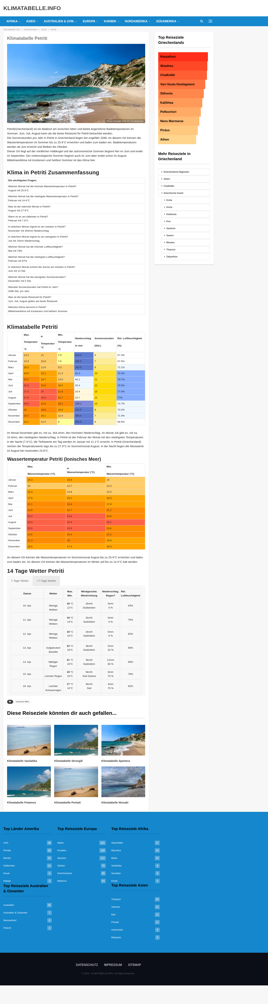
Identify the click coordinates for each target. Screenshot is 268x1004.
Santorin (171, 228)
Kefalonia (171, 214)
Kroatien (61, 850)
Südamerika (166, 21)
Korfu (169, 207)
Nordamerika (136, 21)
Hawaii (7, 880)
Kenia (114, 880)
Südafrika (116, 865)
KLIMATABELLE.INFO (32, 8)
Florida (7, 850)
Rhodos (170, 242)
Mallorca (61, 880)
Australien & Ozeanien (15, 912)
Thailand (116, 899)
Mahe (114, 858)
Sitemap (134, 964)
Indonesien (117, 929)
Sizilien (61, 865)
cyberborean (138, 121)
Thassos (171, 249)
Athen (167, 179)
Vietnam (115, 906)
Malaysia (116, 937)
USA (5, 842)
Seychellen (117, 842)
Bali (113, 914)
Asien (30, 21)
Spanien (61, 858)
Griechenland (64, 873)
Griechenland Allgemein (176, 172)
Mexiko (7, 858)
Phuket (115, 922)
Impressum (113, 964)
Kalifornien (9, 865)
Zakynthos (172, 256)
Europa (89, 21)
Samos (170, 235)
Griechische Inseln (174, 193)
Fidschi (7, 927)
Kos (168, 221)
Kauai (6, 873)
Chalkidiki (169, 186)
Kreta (169, 200)
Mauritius (116, 850)
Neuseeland (9, 920)
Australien (8, 905)
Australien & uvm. (59, 21)
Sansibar (116, 873)
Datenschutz (87, 964)
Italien (60, 842)
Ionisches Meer (22, 702)
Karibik (110, 21)
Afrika (11, 21)
